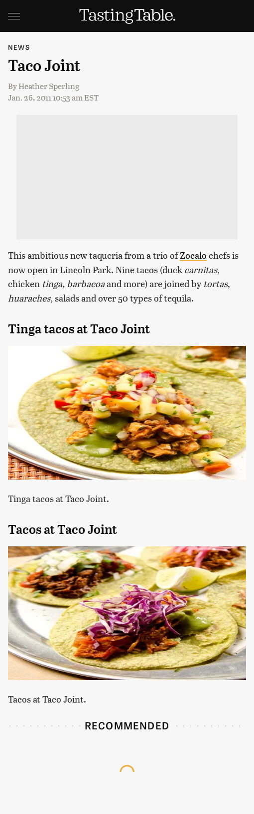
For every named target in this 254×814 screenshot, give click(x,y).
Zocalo (193, 255)
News (19, 47)
